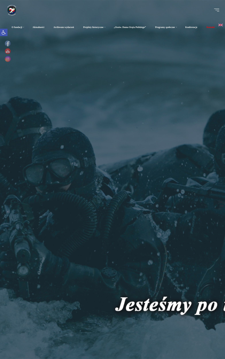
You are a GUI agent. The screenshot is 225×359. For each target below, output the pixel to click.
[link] (3, 32)
